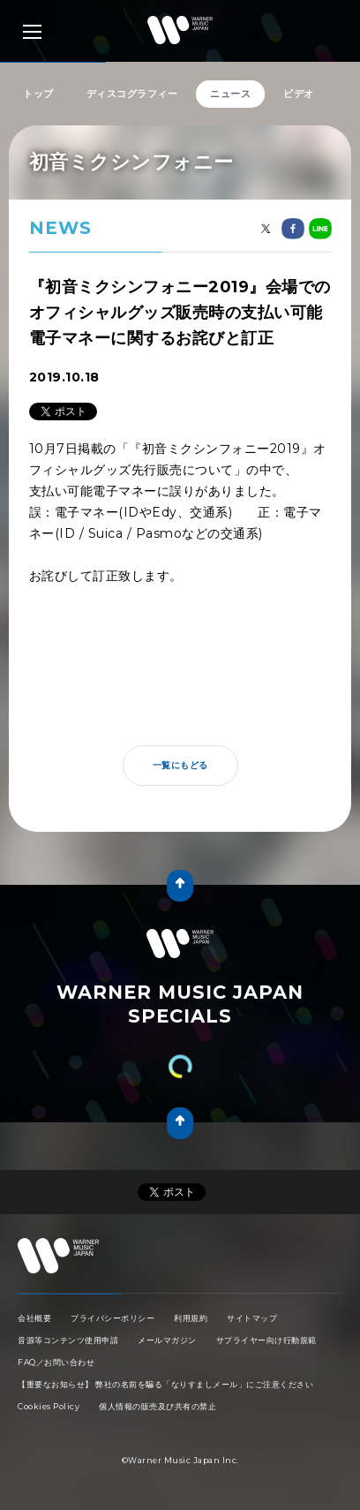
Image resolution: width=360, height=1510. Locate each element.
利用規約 (190, 1318)
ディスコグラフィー (132, 93)
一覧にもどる (180, 765)
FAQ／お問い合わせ (56, 1362)
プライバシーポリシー (112, 1318)
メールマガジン (167, 1340)
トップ (38, 93)
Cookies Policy (48, 1406)
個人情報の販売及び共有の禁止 (157, 1406)
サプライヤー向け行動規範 (266, 1340)
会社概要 (34, 1318)
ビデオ (298, 93)
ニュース (230, 93)
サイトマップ (252, 1318)
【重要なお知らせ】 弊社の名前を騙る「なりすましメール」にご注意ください (165, 1384)
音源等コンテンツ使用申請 (68, 1340)
